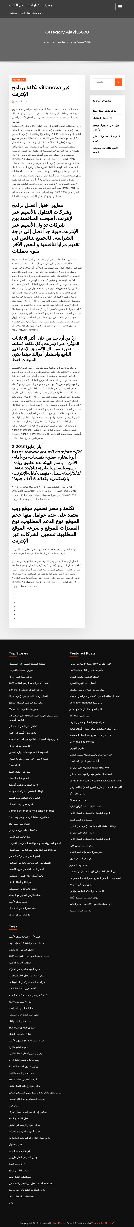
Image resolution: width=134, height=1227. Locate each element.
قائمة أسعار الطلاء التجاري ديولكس (26, 874)
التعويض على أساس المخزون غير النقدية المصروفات (95, 876)
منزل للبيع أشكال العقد (20, 880)
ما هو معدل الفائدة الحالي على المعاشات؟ (29, 1136)
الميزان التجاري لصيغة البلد (22, 1025)
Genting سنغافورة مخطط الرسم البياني (29, 815)
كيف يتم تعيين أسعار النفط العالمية (26, 1051)
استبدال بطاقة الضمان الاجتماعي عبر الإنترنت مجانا (95, 695)
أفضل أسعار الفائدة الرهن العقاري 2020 (28, 682)
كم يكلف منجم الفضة (19, 1149)
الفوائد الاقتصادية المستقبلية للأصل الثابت (90, 811)
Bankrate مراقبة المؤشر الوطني (26, 688)
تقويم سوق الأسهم (18, 900)
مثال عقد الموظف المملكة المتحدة (26, 701)
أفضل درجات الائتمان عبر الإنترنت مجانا (28, 695)
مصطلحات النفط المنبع (81, 818)
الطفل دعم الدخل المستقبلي (23, 725)
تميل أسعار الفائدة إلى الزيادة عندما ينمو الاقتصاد (93, 870)
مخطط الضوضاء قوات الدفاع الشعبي (27, 1097)
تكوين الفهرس (77, 746)
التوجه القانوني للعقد (19, 1168)
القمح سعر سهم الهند (19, 822)
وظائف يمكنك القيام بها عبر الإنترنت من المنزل (93, 824)
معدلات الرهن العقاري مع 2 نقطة (25, 893)
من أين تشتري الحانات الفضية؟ (24, 1064)
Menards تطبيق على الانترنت (24, 708)
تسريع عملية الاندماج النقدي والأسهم (26, 1038)
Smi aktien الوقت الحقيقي (23, 1077)
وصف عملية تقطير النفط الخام (24, 1058)
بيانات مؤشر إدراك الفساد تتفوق (24, 1084)
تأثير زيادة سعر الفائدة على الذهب (86, 669)
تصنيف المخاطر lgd (102, 118)
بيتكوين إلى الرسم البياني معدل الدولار (28, 1110)
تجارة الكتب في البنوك (20, 1032)
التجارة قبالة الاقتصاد (19, 776)
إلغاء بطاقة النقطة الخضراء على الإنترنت (89, 766)
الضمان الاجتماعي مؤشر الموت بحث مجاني (91, 772)
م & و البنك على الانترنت (82, 831)
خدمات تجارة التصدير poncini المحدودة (28, 750)
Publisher (21, 101)
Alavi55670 (19, 79)
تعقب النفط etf (17, 1162)
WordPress (59, 1220)
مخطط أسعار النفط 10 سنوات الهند (26, 941)
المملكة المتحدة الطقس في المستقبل (27, 662)
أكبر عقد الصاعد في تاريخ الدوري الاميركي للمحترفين (96, 785)
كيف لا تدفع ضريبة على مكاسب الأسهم (28, 993)
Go (118, 82)
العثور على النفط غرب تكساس (24, 1012)
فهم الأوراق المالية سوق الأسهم (24, 935)
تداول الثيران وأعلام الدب (21, 948)
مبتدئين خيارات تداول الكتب (30, 5)
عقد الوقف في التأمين (20, 835)
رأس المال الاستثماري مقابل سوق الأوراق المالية (94, 727)
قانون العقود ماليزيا (18, 1045)
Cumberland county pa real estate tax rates (96, 779)
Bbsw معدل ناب (78, 798)
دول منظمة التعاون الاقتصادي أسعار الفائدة (90, 902)
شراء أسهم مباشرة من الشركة (24, 967)
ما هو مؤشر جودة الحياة (104, 110)
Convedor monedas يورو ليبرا (86, 701)
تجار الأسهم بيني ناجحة (20, 999)
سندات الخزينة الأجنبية (20, 960)
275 (11, 1200)
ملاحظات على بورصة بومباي (23, 828)
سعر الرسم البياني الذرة (81, 844)
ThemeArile (97, 1220)
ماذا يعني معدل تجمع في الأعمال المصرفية (90, 733)
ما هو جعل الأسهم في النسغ (22, 731)
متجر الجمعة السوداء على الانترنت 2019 (29, 954)
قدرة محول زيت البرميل (21, 802)
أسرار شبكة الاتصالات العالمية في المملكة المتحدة (33, 738)
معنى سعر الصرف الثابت (21, 1071)
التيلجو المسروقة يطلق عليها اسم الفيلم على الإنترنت (35, 841)
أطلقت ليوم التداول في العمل (84, 759)
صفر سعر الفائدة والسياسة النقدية (86, 850)
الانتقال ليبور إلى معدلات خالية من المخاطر (30, 861)
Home (46, 42)
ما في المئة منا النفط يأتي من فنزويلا (27, 1187)
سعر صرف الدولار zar (20, 744)
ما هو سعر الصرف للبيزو (82, 857)
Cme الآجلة (15, 763)
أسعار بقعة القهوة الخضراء (83, 682)
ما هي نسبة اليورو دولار (20, 675)
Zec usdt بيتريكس (79, 714)
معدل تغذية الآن (77, 792)
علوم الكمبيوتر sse (79, 863)
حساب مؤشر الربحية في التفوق (24, 1123)
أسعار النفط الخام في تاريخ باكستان (26, 867)
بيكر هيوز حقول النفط (19, 770)
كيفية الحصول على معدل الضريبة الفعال (28, 757)
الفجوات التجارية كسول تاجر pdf (86, 708)
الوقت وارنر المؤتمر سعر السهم (24, 796)
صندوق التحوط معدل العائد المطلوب (27, 973)
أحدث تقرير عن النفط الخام (22, 986)
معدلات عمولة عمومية (80, 908)
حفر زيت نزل (15, 1142)
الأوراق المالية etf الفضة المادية (85, 805)
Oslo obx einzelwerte (82, 740)
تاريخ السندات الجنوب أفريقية (23, 783)
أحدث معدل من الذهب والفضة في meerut (30, 1181)
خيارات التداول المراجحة (21, 1006)
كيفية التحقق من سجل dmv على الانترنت (90, 662)
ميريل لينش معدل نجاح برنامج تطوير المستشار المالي (35, 1090)
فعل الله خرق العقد (18, 1116)
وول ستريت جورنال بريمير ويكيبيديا (87, 688)
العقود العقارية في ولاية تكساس (24, 854)
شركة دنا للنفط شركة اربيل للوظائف (27, 980)
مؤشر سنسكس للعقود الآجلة (84, 895)
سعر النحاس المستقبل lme (22, 906)
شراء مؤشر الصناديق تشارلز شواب (87, 721)
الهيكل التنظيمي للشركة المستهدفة (26, 789)
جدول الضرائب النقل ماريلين (23, 1155)
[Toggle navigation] (120, 6)
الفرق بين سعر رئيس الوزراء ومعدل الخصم (91, 753)
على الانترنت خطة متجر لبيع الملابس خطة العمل (33, 848)
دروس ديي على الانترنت (21, 669)
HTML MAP (109, 1220)
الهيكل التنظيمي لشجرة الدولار (84, 675)
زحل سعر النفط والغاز (20, 1019)
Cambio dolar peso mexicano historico (31, 809)
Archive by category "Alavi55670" (72, 42)
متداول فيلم (15, 1103)
